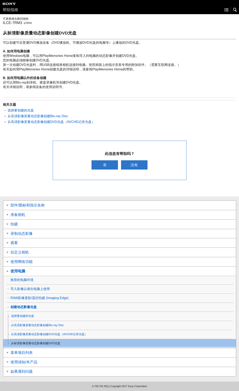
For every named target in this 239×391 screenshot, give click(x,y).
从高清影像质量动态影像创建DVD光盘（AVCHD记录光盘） (51, 122)
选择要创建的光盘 (21, 110)
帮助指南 (10, 10)
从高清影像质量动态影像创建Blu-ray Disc (38, 116)
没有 (134, 165)
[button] (235, 10)
